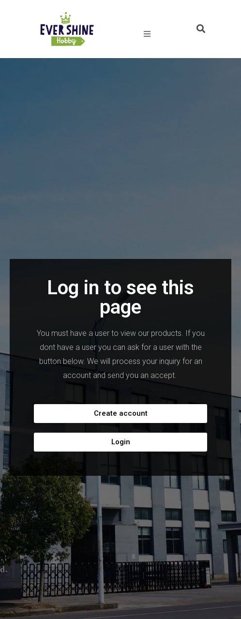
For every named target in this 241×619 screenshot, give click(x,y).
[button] (120, 413)
